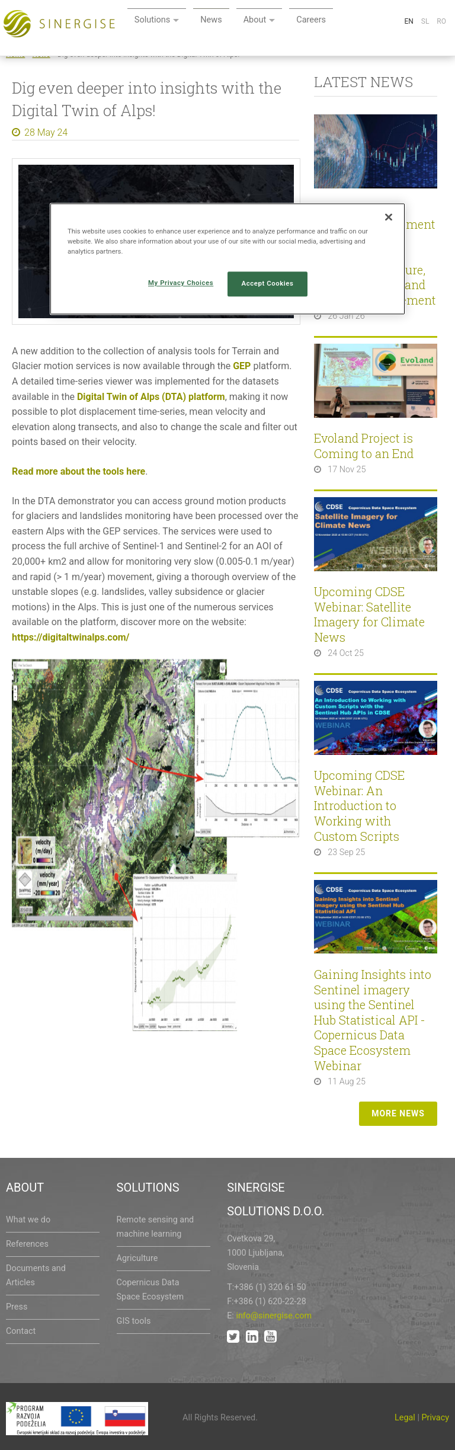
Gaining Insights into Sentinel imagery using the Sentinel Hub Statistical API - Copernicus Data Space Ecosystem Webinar (372, 1020)
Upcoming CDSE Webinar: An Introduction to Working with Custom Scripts (359, 805)
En (408, 50)
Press (16, 1307)
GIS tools (134, 1321)
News (300, 22)
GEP (242, 366)
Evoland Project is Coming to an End (364, 446)
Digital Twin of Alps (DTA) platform (151, 396)
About (346, 22)
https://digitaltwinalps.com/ (71, 637)
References (27, 1244)
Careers (405, 22)
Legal (405, 1418)
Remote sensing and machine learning (155, 1227)
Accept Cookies (268, 284)
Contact (21, 1331)
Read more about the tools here (78, 471)
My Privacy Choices (180, 283)
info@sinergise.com (274, 1316)
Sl (425, 50)
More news (398, 1113)
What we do (28, 1220)
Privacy (436, 1418)
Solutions (239, 22)
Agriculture (137, 1258)
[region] (227, 259)
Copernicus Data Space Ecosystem (150, 1290)
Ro (441, 50)
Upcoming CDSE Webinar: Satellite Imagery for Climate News (369, 614)
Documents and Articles (36, 1275)
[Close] (389, 217)
